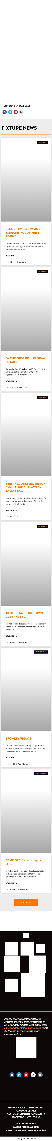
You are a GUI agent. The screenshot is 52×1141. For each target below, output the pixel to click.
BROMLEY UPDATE (18, 739)
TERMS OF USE (35, 1107)
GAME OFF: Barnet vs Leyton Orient (24, 862)
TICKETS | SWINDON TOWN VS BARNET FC (24, 615)
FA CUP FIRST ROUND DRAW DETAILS (25, 360)
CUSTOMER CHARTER (18, 1113)
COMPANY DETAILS (26, 1110)
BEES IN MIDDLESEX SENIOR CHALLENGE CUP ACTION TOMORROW (25, 487)
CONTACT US (33, 1116)
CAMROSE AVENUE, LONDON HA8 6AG (26, 1130)
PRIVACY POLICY (16, 1107)
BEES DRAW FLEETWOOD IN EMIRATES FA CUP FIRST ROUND (25, 233)
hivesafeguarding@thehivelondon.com (22, 1028)
